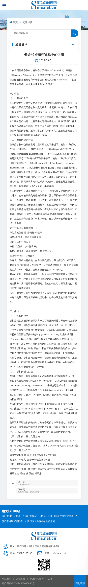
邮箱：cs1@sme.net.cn (57, 553)
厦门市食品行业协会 (35, 516)
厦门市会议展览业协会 (61, 516)
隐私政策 (20, 578)
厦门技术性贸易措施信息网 (41, 521)
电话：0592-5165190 (21, 553)
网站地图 (6, 578)
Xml (50, 578)
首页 (14, 22)
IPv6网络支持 (37, 578)
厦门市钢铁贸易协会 (12, 521)
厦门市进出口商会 (11, 516)
